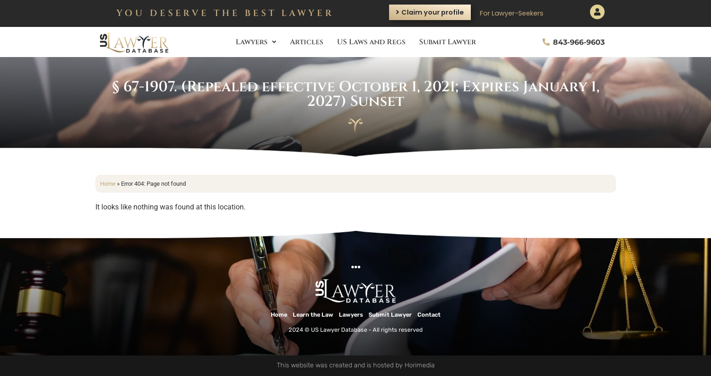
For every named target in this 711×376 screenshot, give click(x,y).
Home (108, 183)
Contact (429, 314)
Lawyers (256, 42)
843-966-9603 (579, 42)
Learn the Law (313, 314)
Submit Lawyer (447, 42)
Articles (306, 42)
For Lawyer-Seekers (511, 13)
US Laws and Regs (371, 42)
